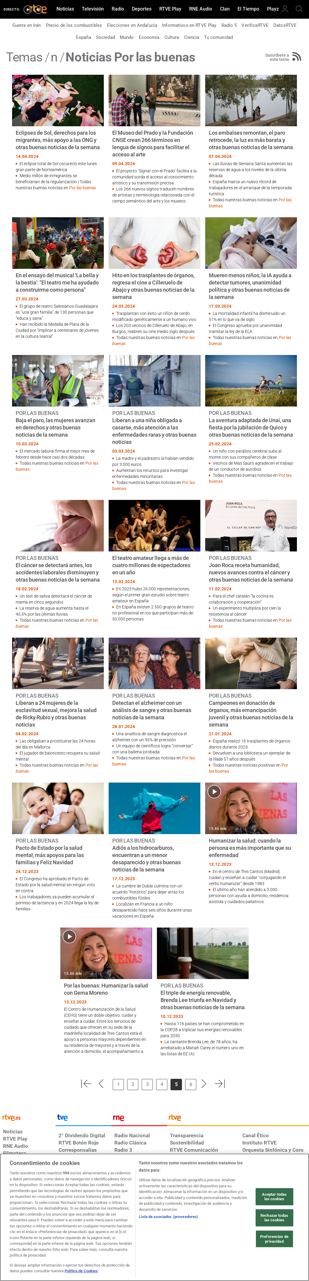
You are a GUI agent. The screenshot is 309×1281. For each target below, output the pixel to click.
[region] (154, 1217)
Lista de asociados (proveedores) (168, 1216)
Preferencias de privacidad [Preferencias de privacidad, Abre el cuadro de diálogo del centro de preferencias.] (274, 1239)
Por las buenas (82, 187)
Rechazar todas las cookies (274, 1218)
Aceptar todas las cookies (274, 1196)
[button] (86, 1083)
